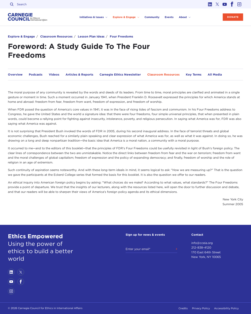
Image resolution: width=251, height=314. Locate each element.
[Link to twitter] (217, 4)
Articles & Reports (79, 74)
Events (169, 17)
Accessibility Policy (226, 308)
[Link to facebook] (232, 4)
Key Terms (193, 74)
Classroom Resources (56, 36)
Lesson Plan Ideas (91, 36)
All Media (215, 74)
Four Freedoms (121, 36)
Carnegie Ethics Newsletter (120, 74)
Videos (54, 74)
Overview (15, 74)
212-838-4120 (201, 247)
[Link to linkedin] (210, 4)
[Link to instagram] (239, 4)
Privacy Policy (201, 308)
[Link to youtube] (224, 4)
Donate (233, 17)
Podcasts (35, 74)
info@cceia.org (202, 243)
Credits (183, 308)
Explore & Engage (21, 36)
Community (152, 17)
